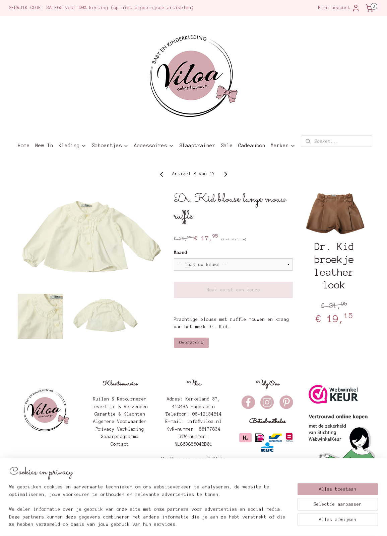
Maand (180, 252)
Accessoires (154, 146)
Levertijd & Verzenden (120, 407)
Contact (120, 444)
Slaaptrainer (197, 145)
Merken (283, 146)
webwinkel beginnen (212, 524)
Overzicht (191, 342)
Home (24, 145)
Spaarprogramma (120, 436)
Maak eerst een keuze (233, 290)
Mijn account (339, 8)
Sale (227, 145)
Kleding (72, 146)
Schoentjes (110, 146)
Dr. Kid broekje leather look (334, 265)
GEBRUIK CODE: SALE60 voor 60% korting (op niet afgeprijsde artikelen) (101, 7)
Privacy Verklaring (120, 429)
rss (185, 524)
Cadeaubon (251, 145)
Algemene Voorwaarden (120, 421)
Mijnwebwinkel (271, 524)
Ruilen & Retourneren (120, 399)
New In (44, 145)
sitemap (169, 524)
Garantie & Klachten (119, 414)
